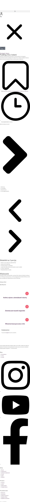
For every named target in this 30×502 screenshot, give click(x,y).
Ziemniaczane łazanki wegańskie (15, 310)
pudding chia (22, 91)
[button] (15, 11)
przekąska (17, 91)
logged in (7, 332)
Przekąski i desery (4, 53)
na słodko (9, 91)
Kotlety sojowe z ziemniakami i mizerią (15, 297)
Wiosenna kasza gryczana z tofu (15, 324)
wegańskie (26, 91)
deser (4, 91)
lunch (6, 91)
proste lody (13, 91)
